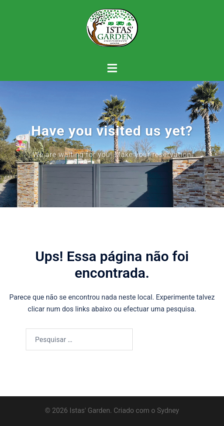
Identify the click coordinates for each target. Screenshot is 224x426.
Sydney (168, 410)
